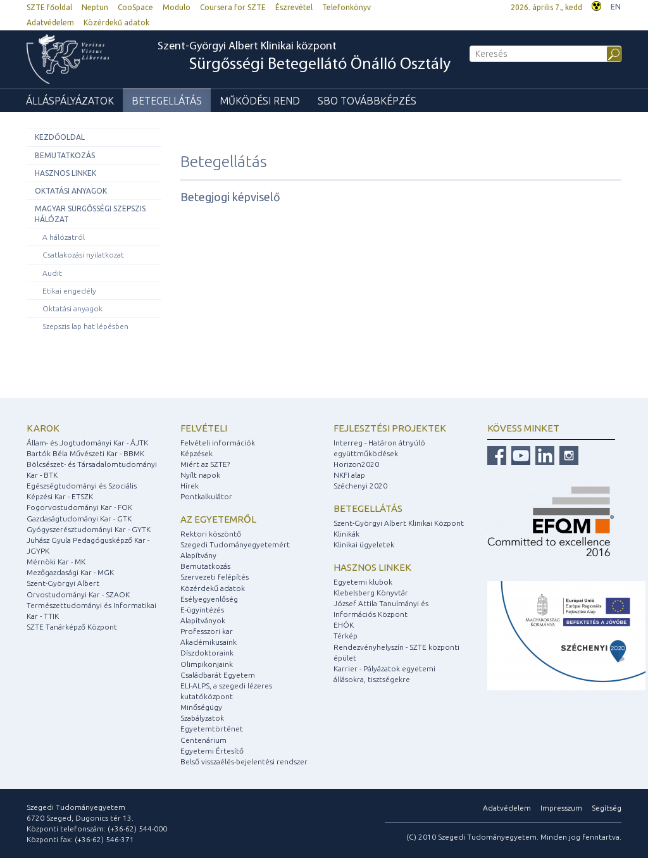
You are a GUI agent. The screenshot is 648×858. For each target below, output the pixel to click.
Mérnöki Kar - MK (56, 561)
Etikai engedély (69, 291)
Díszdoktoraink (207, 653)
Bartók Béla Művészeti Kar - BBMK (85, 453)
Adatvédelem (50, 22)
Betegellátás (167, 100)
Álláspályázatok (70, 100)
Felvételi (203, 428)
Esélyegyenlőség (209, 599)
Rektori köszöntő (210, 534)
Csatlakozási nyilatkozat (83, 255)
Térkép (345, 635)
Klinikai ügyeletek (363, 544)
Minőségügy (201, 707)
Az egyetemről (218, 519)
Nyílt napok (200, 475)
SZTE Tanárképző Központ (72, 627)
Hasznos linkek (65, 173)
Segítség (606, 808)
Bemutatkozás (65, 155)
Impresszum (561, 808)
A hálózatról (63, 237)
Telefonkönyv (346, 7)
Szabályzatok (202, 718)
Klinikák (346, 534)
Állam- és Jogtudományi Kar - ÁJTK (87, 442)
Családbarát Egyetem (217, 675)
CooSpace (135, 7)
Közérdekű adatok (116, 22)
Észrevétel (294, 7)
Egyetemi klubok (362, 582)
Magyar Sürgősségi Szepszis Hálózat (90, 213)
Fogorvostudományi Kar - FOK (79, 507)
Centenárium (203, 740)
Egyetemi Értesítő (212, 751)
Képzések (196, 453)
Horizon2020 (356, 464)
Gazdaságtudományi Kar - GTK (79, 518)
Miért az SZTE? (205, 464)
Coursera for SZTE (233, 7)
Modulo (176, 7)
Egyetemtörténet (211, 728)
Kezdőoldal (60, 137)
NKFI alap (349, 475)
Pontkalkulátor (206, 496)
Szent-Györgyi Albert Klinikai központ (304, 57)
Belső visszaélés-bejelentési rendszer (244, 761)
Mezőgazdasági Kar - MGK (70, 572)
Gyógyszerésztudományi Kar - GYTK (89, 529)
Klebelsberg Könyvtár (370, 592)
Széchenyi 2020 (360, 486)
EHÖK (343, 625)
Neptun (95, 7)
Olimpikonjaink (206, 664)
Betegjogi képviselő (230, 196)
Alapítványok (202, 620)
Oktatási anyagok (71, 191)
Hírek (189, 486)
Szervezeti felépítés (214, 577)
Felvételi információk (217, 442)
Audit (52, 273)
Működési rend (260, 100)
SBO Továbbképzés (367, 100)
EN (616, 7)
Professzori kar (206, 631)
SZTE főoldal (49, 7)
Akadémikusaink (208, 642)
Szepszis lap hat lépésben (85, 326)
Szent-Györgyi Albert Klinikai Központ (398, 523)
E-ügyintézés (202, 610)
